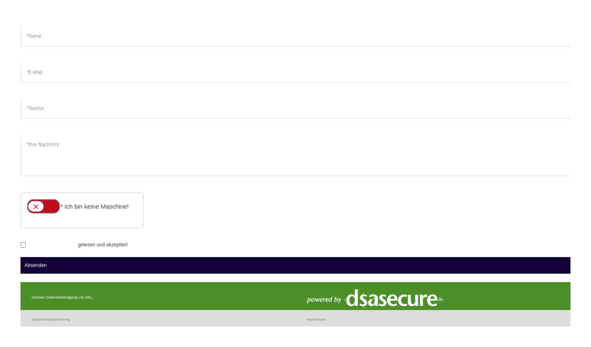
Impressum (316, 319)
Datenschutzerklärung (53, 245)
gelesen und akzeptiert (74, 245)
